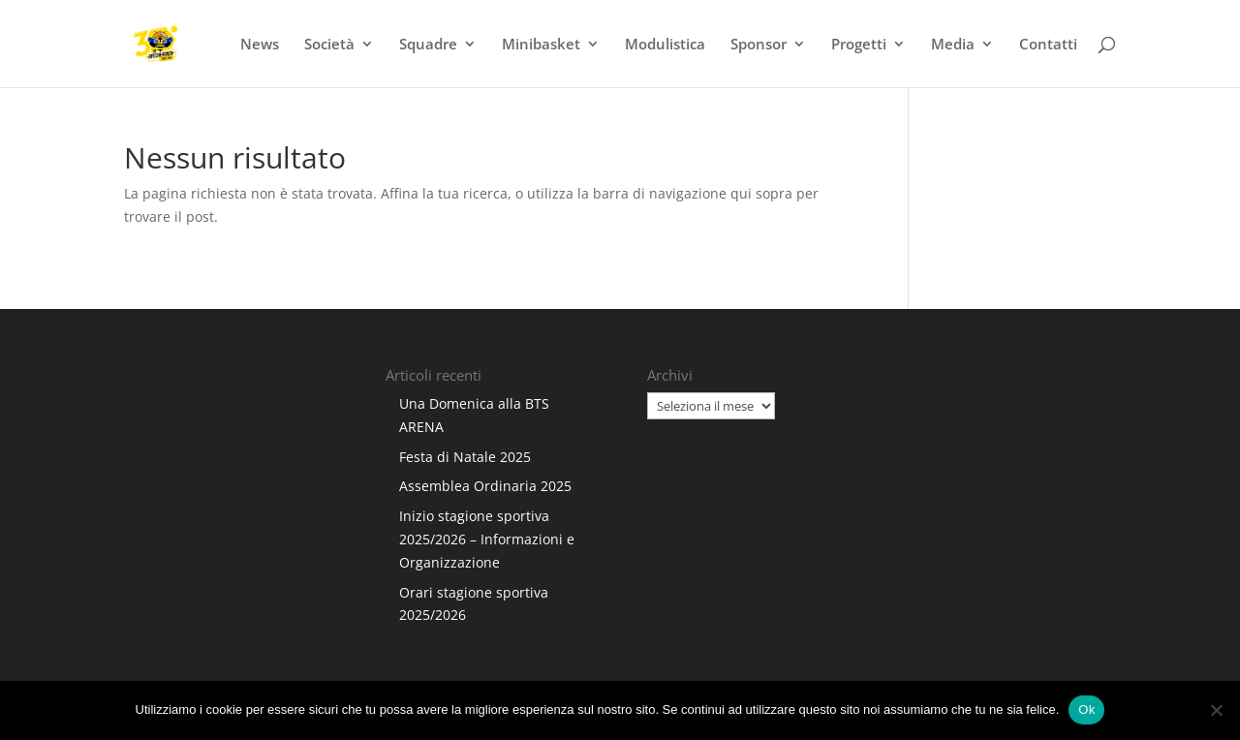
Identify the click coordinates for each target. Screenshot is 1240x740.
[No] (1215, 710)
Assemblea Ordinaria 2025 (485, 486)
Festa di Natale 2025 (465, 456)
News (259, 45)
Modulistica (665, 45)
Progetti (858, 45)
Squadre (428, 45)
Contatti (1048, 45)
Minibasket (541, 45)
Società (329, 45)
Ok (1086, 709)
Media (953, 45)
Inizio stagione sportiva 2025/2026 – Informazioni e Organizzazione (486, 539)
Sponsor (758, 45)
